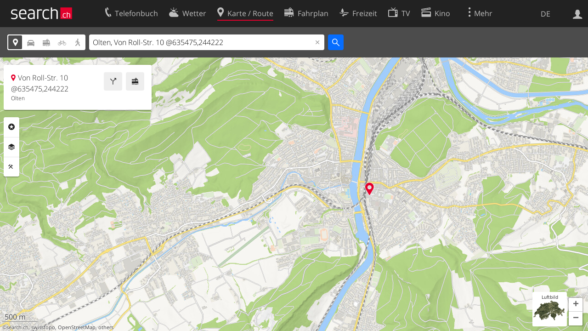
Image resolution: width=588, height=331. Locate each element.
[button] (575, 305)
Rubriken (11, 127)
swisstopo (43, 327)
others (105, 327)
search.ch (17, 327)
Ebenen (11, 147)
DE (545, 14)
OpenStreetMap (77, 327)
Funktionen (11, 167)
